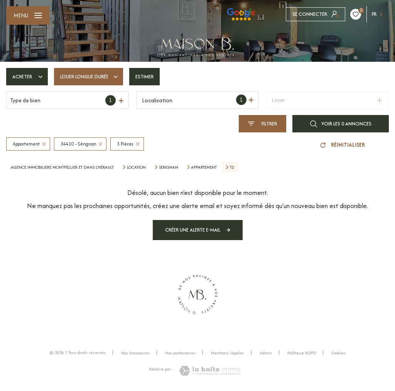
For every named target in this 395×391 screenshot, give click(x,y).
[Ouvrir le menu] (27, 15)
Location (136, 167)
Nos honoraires (135, 353)
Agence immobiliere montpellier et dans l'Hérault (62, 167)
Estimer (144, 76)
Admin (266, 353)
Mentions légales (227, 353)
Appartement (204, 167)
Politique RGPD (301, 353)
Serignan (168, 167)
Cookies (338, 353)
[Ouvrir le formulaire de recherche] (262, 123)
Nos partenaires (180, 353)
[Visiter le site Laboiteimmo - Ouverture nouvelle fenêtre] (210, 371)
